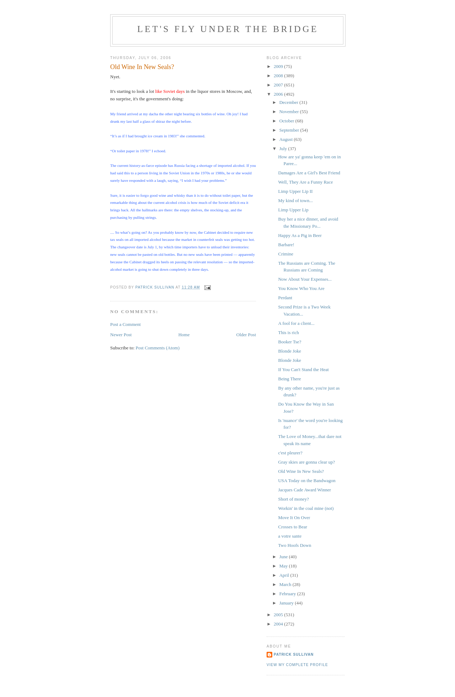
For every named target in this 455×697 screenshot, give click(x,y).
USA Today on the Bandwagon (306, 480)
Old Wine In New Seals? (300, 471)
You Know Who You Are (301, 288)
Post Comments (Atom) (158, 347)
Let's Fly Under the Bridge (227, 29)
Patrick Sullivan (294, 654)
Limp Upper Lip (293, 209)
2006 (279, 94)
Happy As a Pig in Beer (299, 235)
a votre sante (289, 536)
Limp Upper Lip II (295, 191)
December (289, 102)
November (289, 111)
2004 (279, 624)
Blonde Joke (289, 351)
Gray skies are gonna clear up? (306, 462)
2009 (279, 66)
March (286, 584)
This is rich (288, 332)
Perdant (285, 297)
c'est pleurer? (290, 452)
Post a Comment (125, 324)
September (289, 130)
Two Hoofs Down (294, 545)
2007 (279, 85)
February (288, 593)
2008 (279, 75)
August (286, 139)
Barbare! (286, 244)
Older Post (246, 334)
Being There (289, 378)
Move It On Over (294, 517)
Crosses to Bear (292, 526)
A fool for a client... (296, 323)
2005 (279, 614)
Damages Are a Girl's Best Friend (309, 172)
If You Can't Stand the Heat (303, 369)
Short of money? (293, 499)
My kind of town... (295, 200)
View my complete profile (297, 665)
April (284, 575)
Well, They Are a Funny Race (305, 182)
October (287, 120)
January (287, 603)
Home (184, 334)
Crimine (285, 254)
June (284, 556)
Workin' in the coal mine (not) (305, 508)
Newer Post (121, 334)
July (283, 148)
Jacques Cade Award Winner (304, 489)
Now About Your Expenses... (305, 279)
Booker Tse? (289, 341)
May (284, 566)
